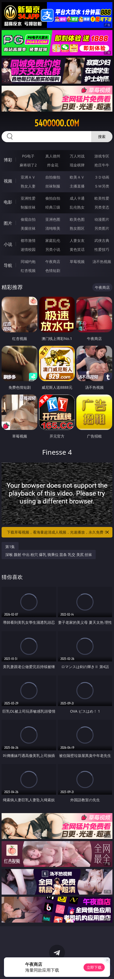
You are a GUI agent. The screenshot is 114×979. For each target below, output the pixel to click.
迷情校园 (28, 249)
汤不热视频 (102, 261)
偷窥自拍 (28, 219)
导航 (8, 265)
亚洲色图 (52, 219)
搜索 (102, 136)
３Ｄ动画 (101, 177)
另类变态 (101, 207)
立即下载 (94, 967)
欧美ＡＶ (77, 177)
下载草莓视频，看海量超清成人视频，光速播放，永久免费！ (58, 532)
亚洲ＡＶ (28, 177)
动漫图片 (101, 219)
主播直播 (77, 186)
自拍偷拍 (52, 177)
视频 (8, 181)
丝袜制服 (52, 186)
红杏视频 (28, 270)
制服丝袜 (28, 207)
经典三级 (52, 207)
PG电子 (28, 156)
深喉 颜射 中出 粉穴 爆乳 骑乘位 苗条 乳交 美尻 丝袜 (48, 554)
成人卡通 (77, 198)
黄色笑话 (77, 249)
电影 (8, 202)
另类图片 (101, 228)
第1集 (10, 546)
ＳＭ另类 (101, 186)
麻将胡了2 (28, 164)
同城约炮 (28, 261)
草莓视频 (77, 261)
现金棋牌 (77, 164)
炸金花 (52, 164)
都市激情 (28, 240)
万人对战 (77, 156)
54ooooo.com (56, 123)
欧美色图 (77, 219)
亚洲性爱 (28, 198)
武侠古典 (101, 240)
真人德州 (52, 156)
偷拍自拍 (52, 198)
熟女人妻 (28, 186)
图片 (8, 223)
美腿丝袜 (28, 228)
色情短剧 (52, 270)
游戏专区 (101, 156)
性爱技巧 (101, 249)
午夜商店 (52, 261)
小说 (8, 244)
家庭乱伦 (52, 240)
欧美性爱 (101, 198)
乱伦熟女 (77, 207)
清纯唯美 (52, 228)
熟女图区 (77, 228)
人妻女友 (77, 240)
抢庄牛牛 (101, 164)
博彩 (8, 160)
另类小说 (52, 249)
